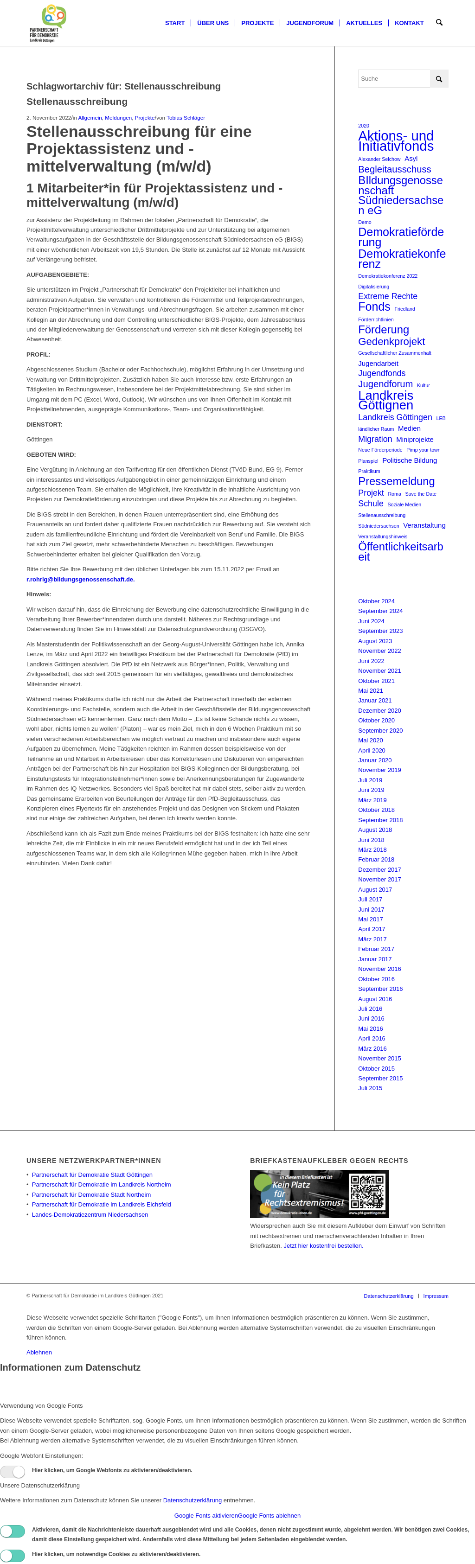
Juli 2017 (370, 899)
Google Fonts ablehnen (269, 1515)
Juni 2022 (371, 661)
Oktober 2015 (376, 1068)
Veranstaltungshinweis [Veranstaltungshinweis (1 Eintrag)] (382, 536)
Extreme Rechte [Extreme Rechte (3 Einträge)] (387, 296)
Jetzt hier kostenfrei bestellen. (324, 1245)
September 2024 (380, 610)
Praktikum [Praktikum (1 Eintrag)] (369, 471)
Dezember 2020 (379, 710)
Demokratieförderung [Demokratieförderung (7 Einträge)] (401, 237)
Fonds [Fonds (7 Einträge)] (374, 307)
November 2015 (379, 1058)
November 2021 (379, 670)
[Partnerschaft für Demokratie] (48, 23)
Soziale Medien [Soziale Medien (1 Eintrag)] (404, 504)
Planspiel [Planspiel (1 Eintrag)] (368, 461)
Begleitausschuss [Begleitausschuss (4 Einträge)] (394, 169)
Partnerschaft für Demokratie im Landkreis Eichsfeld (101, 1204)
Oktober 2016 (376, 979)
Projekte (145, 118)
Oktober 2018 (376, 809)
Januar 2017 (375, 959)
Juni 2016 (371, 1018)
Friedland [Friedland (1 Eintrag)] (404, 309)
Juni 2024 (371, 621)
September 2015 (380, 1078)
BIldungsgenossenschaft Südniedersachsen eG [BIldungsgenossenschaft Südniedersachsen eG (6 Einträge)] (400, 195)
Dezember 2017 (379, 869)
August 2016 (375, 999)
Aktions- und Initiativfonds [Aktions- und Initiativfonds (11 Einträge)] (396, 141)
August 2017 (375, 889)
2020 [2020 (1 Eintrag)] (363, 125)
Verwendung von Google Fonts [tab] (41, 1405)
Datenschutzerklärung (192, 1500)
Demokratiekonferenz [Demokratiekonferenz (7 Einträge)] (402, 259)
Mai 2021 (370, 690)
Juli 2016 (370, 1008)
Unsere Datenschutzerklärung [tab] (40, 1485)
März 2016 (372, 1048)
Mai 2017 (370, 919)
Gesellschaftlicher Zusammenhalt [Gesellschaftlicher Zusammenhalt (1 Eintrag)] (394, 353)
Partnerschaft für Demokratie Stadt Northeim (91, 1194)
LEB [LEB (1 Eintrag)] (441, 418)
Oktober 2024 (376, 601)
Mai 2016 (370, 1028)
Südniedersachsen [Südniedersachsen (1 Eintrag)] (378, 526)
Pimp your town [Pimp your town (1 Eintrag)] (423, 450)
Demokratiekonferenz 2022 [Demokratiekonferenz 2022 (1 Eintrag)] (387, 276)
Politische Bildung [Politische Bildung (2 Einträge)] (409, 460)
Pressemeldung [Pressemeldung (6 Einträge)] (396, 481)
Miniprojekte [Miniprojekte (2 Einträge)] (415, 439)
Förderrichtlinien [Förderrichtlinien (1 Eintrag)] (375, 319)
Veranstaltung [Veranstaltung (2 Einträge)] (424, 525)
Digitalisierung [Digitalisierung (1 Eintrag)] (373, 286)
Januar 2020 (375, 760)
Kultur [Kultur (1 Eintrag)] (423, 385)
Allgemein (90, 118)
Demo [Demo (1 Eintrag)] (364, 222)
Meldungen (118, 118)
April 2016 (371, 1038)
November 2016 (379, 968)
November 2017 (379, 879)
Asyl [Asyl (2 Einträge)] (410, 158)
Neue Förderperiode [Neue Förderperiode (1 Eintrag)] (380, 450)
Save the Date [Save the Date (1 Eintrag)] (420, 494)
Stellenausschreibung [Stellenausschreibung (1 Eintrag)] (381, 515)
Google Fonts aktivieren (206, 1515)
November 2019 (379, 769)
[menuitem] (175, 23)
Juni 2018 (371, 839)
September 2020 (380, 730)
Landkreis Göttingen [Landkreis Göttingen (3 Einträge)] (395, 417)
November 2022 (379, 650)
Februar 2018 (376, 859)
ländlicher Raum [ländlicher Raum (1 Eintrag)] (376, 429)
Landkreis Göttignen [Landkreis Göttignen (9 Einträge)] (385, 400)
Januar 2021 (375, 700)
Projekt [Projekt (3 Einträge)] (371, 493)
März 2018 (372, 849)
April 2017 (371, 929)
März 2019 (372, 800)
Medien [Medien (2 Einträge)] (409, 428)
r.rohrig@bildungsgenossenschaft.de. (80, 579)
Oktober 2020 (376, 720)
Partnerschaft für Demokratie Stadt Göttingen (92, 1174)
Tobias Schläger (186, 118)
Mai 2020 (370, 740)
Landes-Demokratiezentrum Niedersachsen (90, 1214)
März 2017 (372, 939)
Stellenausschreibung (77, 101)
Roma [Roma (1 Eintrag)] (394, 494)
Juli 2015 (370, 1088)
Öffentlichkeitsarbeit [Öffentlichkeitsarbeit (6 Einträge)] (400, 552)
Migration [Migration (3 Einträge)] (375, 439)
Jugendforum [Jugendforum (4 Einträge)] (385, 384)
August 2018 (375, 829)
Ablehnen (39, 1352)
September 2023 (380, 630)
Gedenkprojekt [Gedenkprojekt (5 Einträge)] (391, 341)
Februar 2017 (376, 948)
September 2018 (380, 820)
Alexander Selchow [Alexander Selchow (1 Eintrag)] (379, 159)
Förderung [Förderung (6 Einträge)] (383, 329)
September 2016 (380, 988)
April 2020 (371, 750)
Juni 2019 (371, 789)
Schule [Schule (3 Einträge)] (371, 503)
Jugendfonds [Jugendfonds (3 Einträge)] (381, 373)
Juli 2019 (370, 780)
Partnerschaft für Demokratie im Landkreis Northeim (101, 1184)
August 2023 (375, 641)
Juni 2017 (371, 909)
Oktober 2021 (376, 680)
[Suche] (439, 23)
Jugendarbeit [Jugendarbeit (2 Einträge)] (378, 363)
